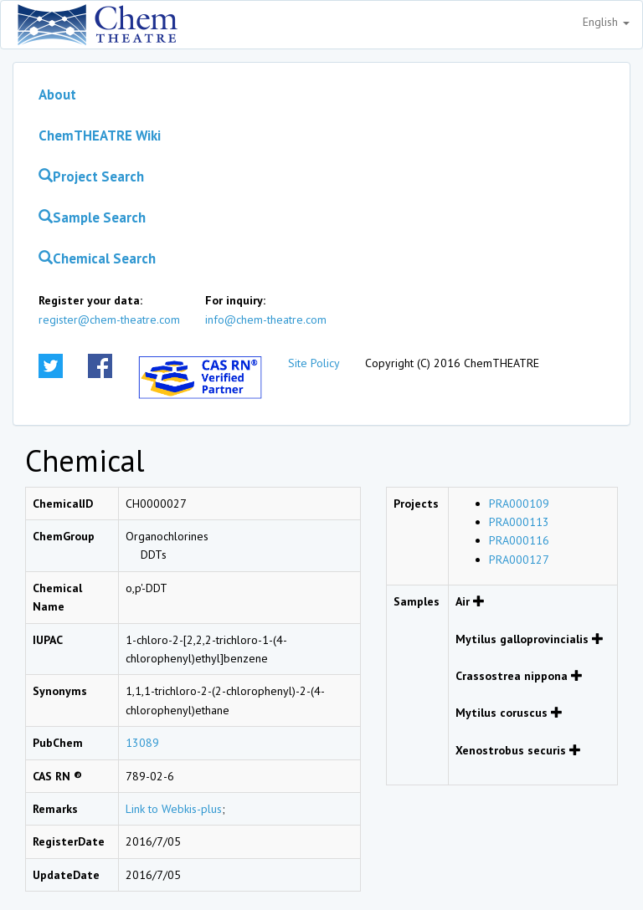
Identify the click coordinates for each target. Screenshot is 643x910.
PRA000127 (519, 559)
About (57, 94)
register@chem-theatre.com (109, 319)
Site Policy (314, 363)
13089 (142, 742)
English (606, 21)
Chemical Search (97, 258)
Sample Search (92, 217)
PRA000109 (519, 503)
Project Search (91, 176)
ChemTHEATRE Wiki (100, 135)
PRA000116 (519, 540)
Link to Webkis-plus (174, 808)
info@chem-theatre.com (266, 319)
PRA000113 (519, 521)
